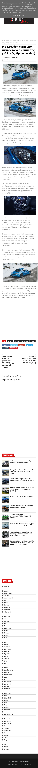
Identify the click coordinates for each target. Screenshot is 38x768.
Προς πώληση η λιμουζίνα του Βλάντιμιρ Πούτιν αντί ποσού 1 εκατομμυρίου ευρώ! (21, 533)
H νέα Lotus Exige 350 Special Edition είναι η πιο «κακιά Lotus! (22, 479)
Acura (6, 591)
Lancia (6, 672)
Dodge (6, 633)
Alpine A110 (25, 341)
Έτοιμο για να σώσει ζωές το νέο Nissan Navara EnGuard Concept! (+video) (22, 489)
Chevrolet (7, 612)
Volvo (6, 747)
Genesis (7, 647)
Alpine (17, 341)
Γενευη (10, 341)
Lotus (6, 679)
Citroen (6, 619)
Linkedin (30, 345)
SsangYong (8, 730)
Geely (6, 644)
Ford (5, 642)
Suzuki (6, 735)
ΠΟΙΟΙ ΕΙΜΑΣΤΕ (14, 765)
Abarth (6, 586)
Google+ (22, 345)
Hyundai (7, 654)
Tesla (6, 737)
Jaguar (6, 658)
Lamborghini (8, 670)
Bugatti (7, 607)
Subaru (6, 733)
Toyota (6, 740)
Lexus (6, 677)
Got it (25, 15)
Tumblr (6, 348)
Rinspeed (7, 721)
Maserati (7, 684)
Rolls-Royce (8, 723)
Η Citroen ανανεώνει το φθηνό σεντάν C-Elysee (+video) (21, 462)
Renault (7, 719)
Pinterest (14, 348)
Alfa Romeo (8, 593)
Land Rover (8, 675)
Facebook (6, 345)
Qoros (6, 712)
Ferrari (6, 635)
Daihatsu (7, 628)
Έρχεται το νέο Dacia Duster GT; (22, 496)
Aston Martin (9, 598)
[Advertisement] (17, 434)
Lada (6, 668)
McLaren (7, 689)
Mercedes (7, 693)
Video (8, 40)
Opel (6, 703)
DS (5, 623)
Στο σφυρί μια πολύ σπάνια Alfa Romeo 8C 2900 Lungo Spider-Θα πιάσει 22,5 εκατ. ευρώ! (22, 542)
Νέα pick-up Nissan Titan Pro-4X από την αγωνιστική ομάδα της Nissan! (21, 471)
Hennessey (8, 649)
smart (6, 749)
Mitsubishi (8, 698)
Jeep (5, 661)
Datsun (6, 630)
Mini (5, 696)
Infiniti (6, 656)
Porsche (7, 710)
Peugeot (7, 707)
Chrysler (7, 616)
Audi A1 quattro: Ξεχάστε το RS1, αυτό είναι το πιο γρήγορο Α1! (22, 524)
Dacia (6, 626)
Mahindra (7, 682)
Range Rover (8, 714)
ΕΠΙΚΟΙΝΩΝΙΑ (26, 765)
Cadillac (7, 610)
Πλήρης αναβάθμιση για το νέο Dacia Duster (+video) (21, 506)
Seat (6, 726)
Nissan (6, 700)
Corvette (7, 621)
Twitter (14, 345)
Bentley (7, 605)
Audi (5, 600)
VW (5, 744)
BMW (6, 603)
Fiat (5, 638)
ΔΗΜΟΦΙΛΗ (8, 455)
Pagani (6, 705)
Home (4, 40)
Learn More (16, 15)
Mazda (6, 686)
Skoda (6, 728)
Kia (5, 663)
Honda (6, 651)
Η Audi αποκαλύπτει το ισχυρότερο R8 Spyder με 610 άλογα (20, 516)
